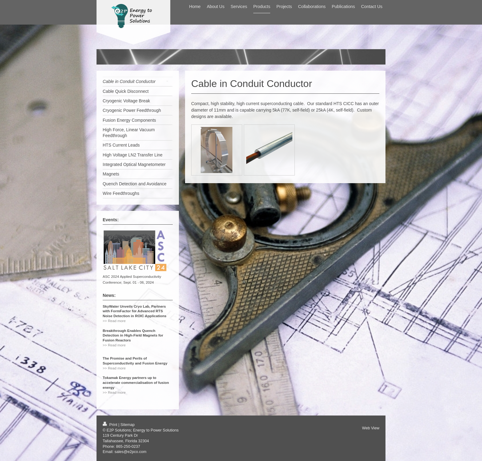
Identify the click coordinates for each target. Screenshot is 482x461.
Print (110, 425)
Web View (370, 428)
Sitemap (127, 425)
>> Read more (114, 321)
